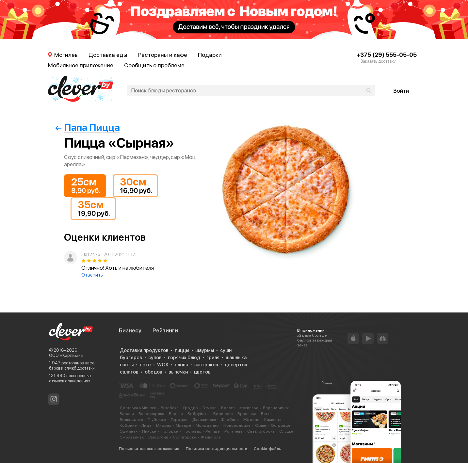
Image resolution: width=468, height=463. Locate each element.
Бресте (228, 408)
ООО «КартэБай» (66, 355)
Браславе (246, 413)
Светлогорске (261, 431)
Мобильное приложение (80, 65)
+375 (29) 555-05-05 (387, 54)
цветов (202, 372)
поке (145, 365)
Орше (260, 425)
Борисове (223, 413)
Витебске (170, 408)
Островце (280, 425)
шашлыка (236, 357)
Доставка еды (108, 54)
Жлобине (230, 419)
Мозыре (183, 425)
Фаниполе (211, 437)
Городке (179, 419)
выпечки (178, 372)
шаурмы (204, 350)
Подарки (210, 54)
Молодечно (207, 425)
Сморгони (158, 437)
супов (155, 357)
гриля (212, 357)
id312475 (90, 254)
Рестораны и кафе (162, 54)
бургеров (131, 357)
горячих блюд (184, 357)
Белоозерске (151, 413)
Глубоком (157, 419)
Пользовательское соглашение (149, 449)
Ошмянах (128, 431)
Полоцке (169, 431)
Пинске (149, 431)
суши (226, 350)
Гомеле (209, 408)
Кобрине (128, 425)
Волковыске (131, 419)
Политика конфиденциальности (216, 449)
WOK (163, 365)
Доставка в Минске (138, 408)
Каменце (273, 419)
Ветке (266, 413)
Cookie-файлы (268, 449)
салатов (129, 372)
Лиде (146, 425)
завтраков (206, 365)
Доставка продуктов (144, 350)
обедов (153, 372)
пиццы (182, 350)
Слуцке (286, 431)
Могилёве (248, 408)
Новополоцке (236, 425)
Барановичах (276, 408)
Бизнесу (130, 330)
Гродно (190, 408)
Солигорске (184, 437)
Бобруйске (198, 413)
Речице (212, 431)
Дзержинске (204, 419)
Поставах (192, 431)
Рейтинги (165, 330)
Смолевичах (132, 437)
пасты (127, 365)
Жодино (251, 419)
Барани (127, 413)
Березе (176, 413)
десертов (235, 365)
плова (181, 365)
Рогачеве (233, 431)
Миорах (163, 425)
